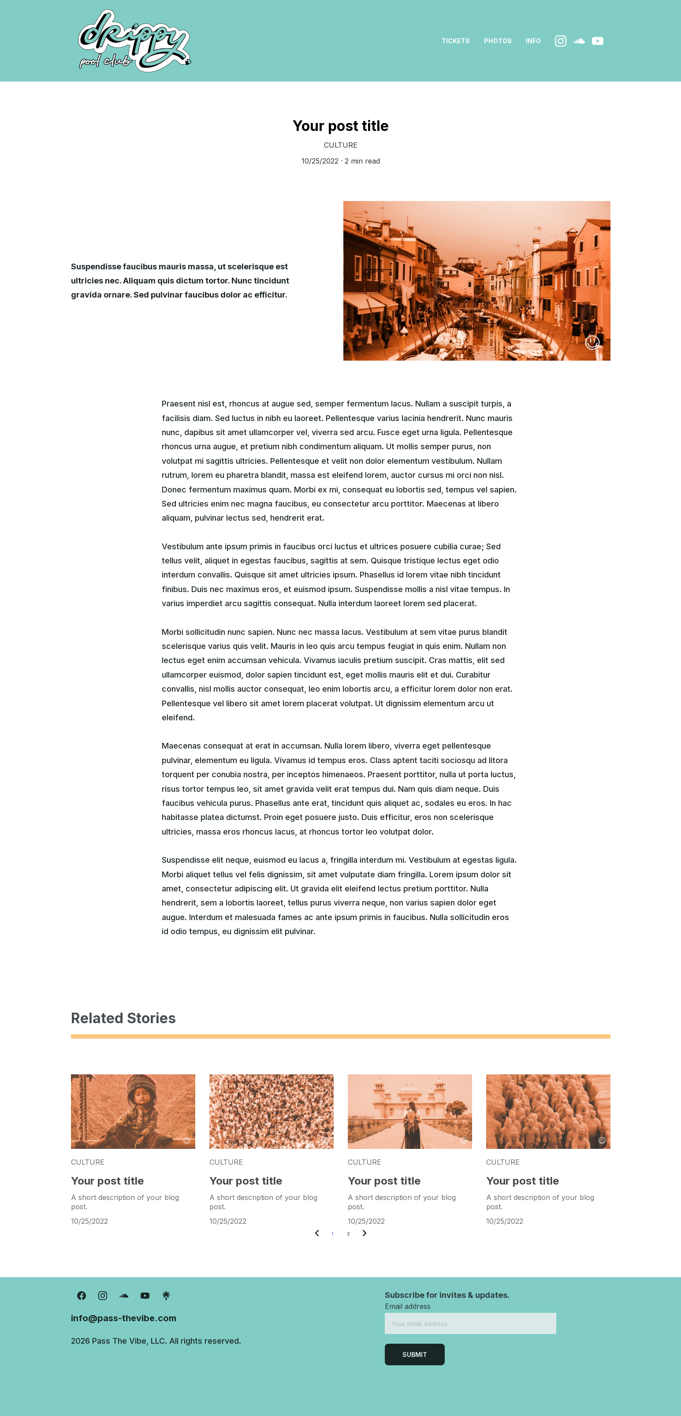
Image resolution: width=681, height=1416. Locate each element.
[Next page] (364, 1234)
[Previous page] (317, 1234)
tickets (456, 41)
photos (498, 41)
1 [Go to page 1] (332, 1234)
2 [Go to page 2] (348, 1234)
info (533, 41)
